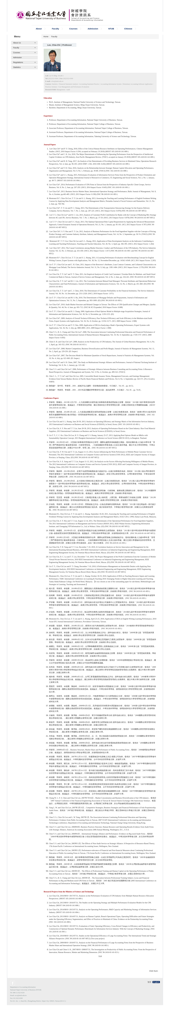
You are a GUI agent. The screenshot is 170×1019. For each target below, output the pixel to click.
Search (44, 26)
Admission (93, 35)
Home (45, 43)
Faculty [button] (55, 35)
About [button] (39, 35)
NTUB (111, 35)
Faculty (54, 43)
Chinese (128, 35)
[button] (24, 49)
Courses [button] (73, 35)
